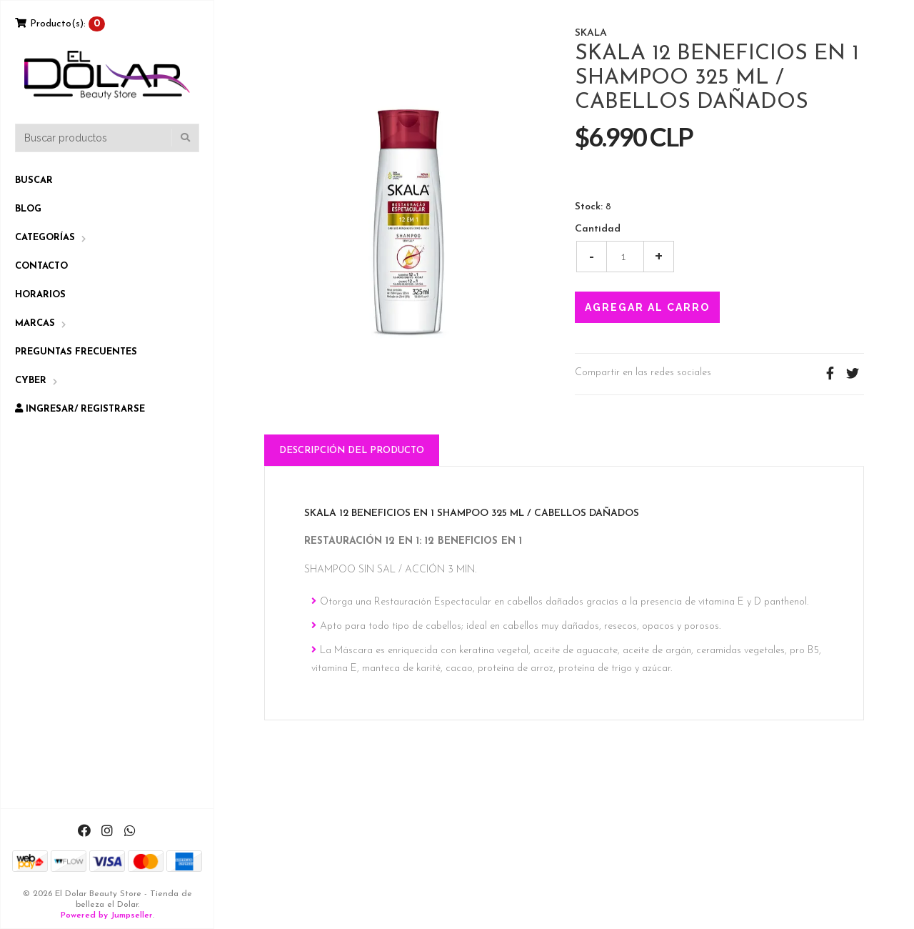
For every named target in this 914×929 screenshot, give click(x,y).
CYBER (30, 380)
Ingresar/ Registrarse (80, 409)
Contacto (41, 266)
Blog (28, 209)
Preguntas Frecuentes (76, 352)
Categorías (45, 237)
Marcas (35, 323)
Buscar (34, 180)
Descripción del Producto (351, 450)
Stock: (589, 207)
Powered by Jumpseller (107, 915)
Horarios (40, 294)
